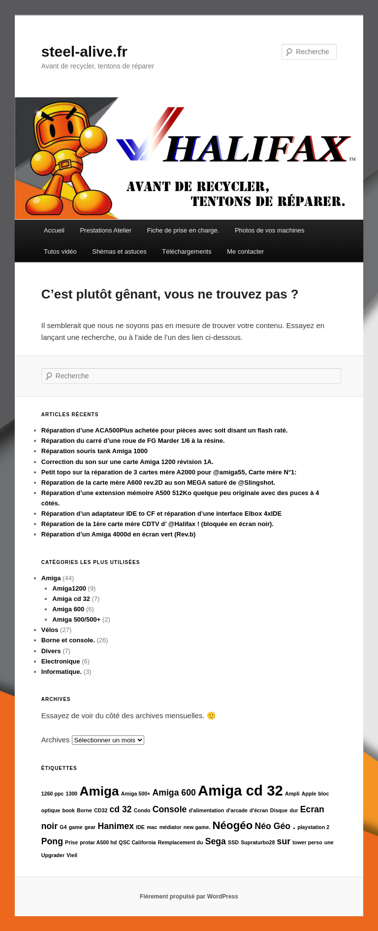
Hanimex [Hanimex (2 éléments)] (115, 826)
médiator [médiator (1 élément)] (170, 827)
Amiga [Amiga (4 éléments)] (99, 791)
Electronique (60, 661)
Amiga (51, 578)
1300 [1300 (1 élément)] (72, 794)
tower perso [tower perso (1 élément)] (307, 842)
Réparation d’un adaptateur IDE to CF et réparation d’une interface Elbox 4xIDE (161, 513)
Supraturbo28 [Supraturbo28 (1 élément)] (258, 842)
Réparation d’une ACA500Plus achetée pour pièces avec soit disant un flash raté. (164, 430)
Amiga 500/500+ (76, 619)
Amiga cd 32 (71, 598)
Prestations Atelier (105, 230)
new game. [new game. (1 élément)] (197, 827)
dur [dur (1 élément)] (293, 810)
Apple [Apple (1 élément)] (309, 794)
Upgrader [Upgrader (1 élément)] (52, 855)
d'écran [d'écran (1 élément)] (259, 810)
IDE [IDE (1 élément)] (140, 827)
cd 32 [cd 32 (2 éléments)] (120, 809)
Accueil (54, 230)
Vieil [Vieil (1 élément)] (71, 855)
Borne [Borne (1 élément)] (84, 810)
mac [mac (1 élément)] (152, 827)
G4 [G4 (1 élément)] (63, 827)
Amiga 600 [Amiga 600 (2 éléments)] (174, 793)
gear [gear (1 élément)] (90, 827)
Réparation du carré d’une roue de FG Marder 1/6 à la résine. (133, 440)
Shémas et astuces (119, 251)
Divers (51, 651)
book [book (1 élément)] (68, 810)
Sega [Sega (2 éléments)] (215, 841)
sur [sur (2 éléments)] (283, 841)
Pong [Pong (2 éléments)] (52, 841)
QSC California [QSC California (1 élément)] (137, 842)
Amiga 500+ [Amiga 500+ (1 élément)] (136, 794)
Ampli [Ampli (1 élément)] (292, 794)
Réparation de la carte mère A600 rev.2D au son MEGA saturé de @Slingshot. (158, 482)
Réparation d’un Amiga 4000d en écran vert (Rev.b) (118, 534)
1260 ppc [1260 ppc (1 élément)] (52, 794)
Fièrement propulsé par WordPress (189, 896)
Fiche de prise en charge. (183, 230)
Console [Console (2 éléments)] (170, 809)
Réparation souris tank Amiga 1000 (94, 451)
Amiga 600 (68, 609)
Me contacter (245, 251)
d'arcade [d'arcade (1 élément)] (237, 810)
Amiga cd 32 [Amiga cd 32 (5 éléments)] (240, 790)
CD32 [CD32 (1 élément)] (100, 810)
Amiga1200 (69, 588)
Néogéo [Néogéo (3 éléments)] (232, 825)
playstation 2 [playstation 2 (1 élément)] (313, 827)
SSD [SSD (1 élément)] (233, 842)
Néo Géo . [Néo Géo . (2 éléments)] (275, 826)
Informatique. (61, 671)
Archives (55, 739)
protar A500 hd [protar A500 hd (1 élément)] (98, 842)
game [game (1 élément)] (76, 827)
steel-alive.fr (84, 51)
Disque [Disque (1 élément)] (279, 810)
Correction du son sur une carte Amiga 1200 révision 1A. (127, 462)
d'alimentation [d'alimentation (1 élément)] (206, 810)
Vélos (50, 629)
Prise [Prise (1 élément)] (71, 842)
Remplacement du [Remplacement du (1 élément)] (180, 842)
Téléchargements (186, 251)
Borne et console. (68, 640)
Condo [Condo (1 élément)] (142, 810)
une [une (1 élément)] (329, 842)
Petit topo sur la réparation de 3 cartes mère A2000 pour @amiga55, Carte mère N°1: (169, 472)
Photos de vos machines (270, 230)
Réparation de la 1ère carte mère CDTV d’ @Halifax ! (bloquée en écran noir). (157, 524)
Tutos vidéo (60, 251)
